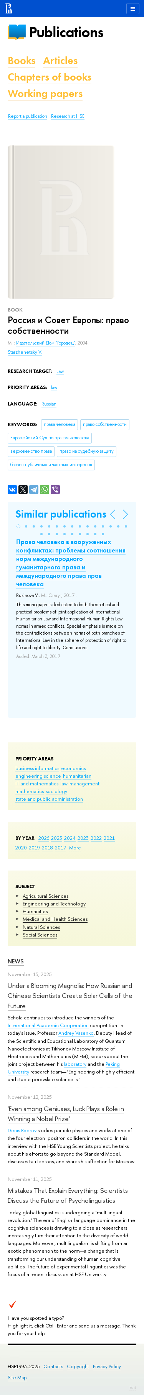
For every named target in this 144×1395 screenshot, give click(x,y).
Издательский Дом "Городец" (45, 343)
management (84, 783)
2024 (70, 837)
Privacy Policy (107, 1366)
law (64, 783)
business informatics (37, 768)
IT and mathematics (36, 783)
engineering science (38, 775)
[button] (18, 526)
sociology (56, 791)
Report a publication (27, 116)
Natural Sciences (41, 926)
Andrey (66, 1032)
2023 (83, 837)
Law (60, 371)
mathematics (29, 791)
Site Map (17, 1377)
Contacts (53, 1366)
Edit (132, 1387)
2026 (43, 837)
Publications (66, 32)
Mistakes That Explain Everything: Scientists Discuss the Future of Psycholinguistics (68, 1195)
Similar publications (60, 514)
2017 (60, 847)
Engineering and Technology (54, 903)
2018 (47, 847)
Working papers (45, 93)
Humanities (35, 911)
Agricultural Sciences (45, 895)
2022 (96, 837)
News (16, 961)
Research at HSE (67, 116)
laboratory (75, 1063)
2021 (109, 837)
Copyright (78, 1366)
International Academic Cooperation (48, 1025)
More (75, 847)
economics (73, 768)
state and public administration (49, 798)
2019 (34, 847)
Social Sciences (40, 934)
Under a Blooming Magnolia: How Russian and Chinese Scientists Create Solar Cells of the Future (70, 995)
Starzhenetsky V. (25, 352)
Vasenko (84, 1032)
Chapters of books (49, 77)
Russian (48, 404)
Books (21, 60)
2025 (56, 837)
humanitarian (77, 775)
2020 (21, 847)
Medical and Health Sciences (55, 918)
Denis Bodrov (22, 1130)
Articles (60, 60)
